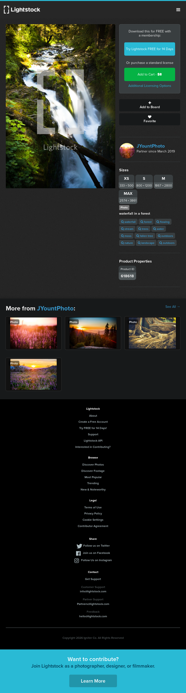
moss (126, 236)
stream (127, 229)
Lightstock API (93, 440)
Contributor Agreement (93, 526)
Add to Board (149, 105)
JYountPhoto (151, 146)
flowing (163, 222)
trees (143, 229)
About (93, 416)
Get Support (93, 579)
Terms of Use (93, 507)
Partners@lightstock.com (93, 604)
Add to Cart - (150, 74)
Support (93, 434)
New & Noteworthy (93, 489)
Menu (178, 10)
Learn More (93, 680)
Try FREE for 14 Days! (93, 428)
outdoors (165, 236)
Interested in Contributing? (93, 447)
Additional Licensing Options (149, 85)
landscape (146, 243)
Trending (93, 483)
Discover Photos (93, 464)
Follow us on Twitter (96, 545)
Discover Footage (93, 471)
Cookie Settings (93, 520)
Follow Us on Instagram (96, 560)
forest (146, 222)
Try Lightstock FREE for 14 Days (149, 49)
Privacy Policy (93, 513)
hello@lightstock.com (93, 616)
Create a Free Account (93, 422)
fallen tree (144, 236)
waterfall (128, 222)
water (158, 229)
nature (127, 243)
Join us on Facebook (96, 553)
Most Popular (93, 477)
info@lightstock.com (93, 591)
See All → (172, 306)
